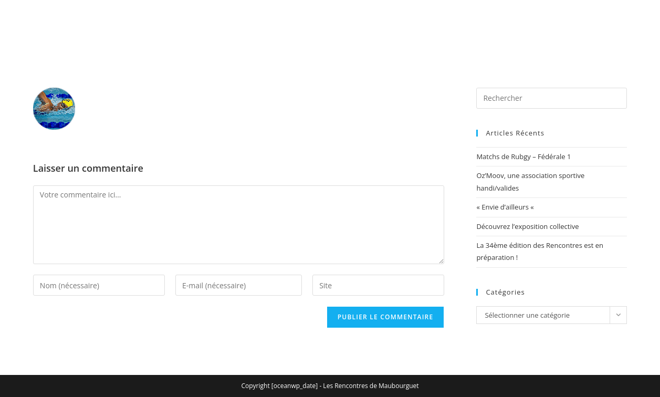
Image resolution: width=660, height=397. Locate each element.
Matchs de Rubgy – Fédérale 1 (523, 156)
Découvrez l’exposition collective (527, 226)
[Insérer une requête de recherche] (551, 98)
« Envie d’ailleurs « (506, 207)
